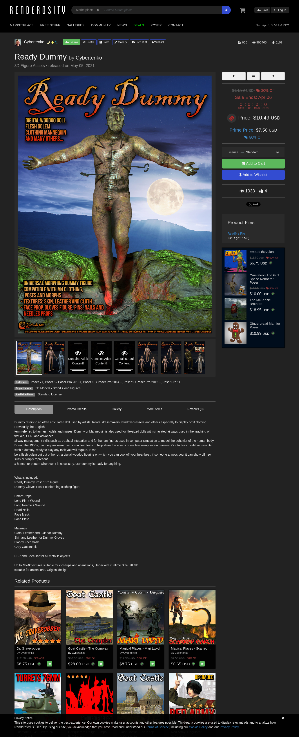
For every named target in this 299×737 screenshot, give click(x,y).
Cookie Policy (198, 727)
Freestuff (139, 42)
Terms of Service (157, 727)
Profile (88, 42)
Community (101, 25)
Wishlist (158, 42)
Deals (139, 25)
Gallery (120, 42)
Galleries (75, 25)
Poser (156, 25)
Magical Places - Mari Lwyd (140, 648)
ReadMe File (236, 233)
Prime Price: (243, 129)
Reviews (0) (195, 409)
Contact (175, 25)
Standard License (50, 394)
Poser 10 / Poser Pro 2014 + (102, 382)
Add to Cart (253, 163)
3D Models (43, 388)
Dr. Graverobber (28, 648)
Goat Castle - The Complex (88, 648)
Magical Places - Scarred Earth (193, 648)
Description (34, 409)
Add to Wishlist (253, 175)
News (122, 25)
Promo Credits (76, 409)
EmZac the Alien (262, 252)
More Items (154, 409)
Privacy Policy (229, 727)
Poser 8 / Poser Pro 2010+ (63, 382)
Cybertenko (89, 58)
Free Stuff (50, 25)
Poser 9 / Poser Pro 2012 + (142, 382)
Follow (71, 42)
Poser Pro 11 (172, 382)
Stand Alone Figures (66, 388)
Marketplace (22, 25)
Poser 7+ (37, 382)
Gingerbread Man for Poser (265, 325)
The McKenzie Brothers (260, 302)
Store (105, 42)
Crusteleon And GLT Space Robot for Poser (264, 278)
